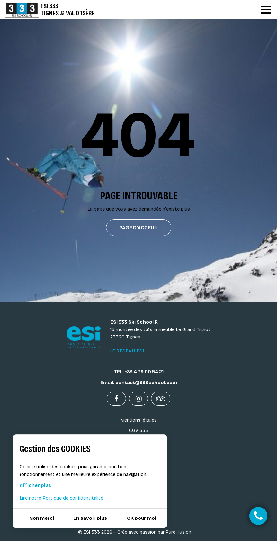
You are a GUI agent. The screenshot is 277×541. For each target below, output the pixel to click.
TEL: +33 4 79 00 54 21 (139, 371)
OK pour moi (141, 518)
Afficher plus (35, 485)
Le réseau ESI (127, 351)
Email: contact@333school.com (138, 382)
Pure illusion (178, 532)
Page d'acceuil (138, 227)
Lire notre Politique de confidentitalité (61, 498)
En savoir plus (90, 518)
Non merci (41, 518)
